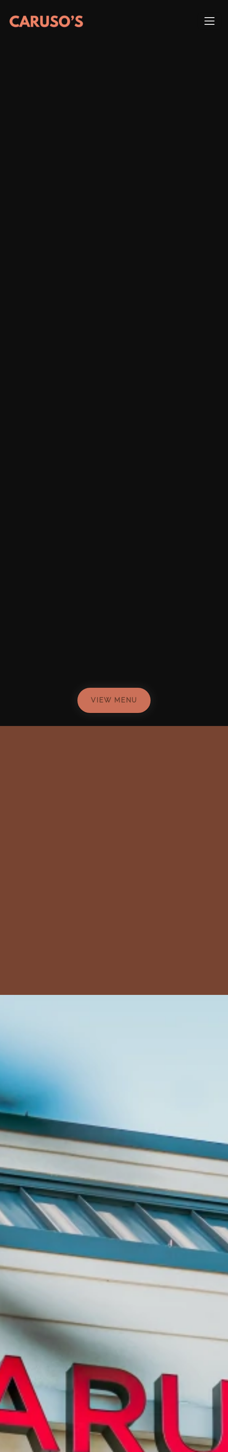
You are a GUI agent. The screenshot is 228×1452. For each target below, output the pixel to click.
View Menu (114, 700)
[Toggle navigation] (209, 21)
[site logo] (46, 21)
